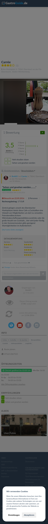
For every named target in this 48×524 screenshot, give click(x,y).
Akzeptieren (29, 515)
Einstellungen (14, 515)
